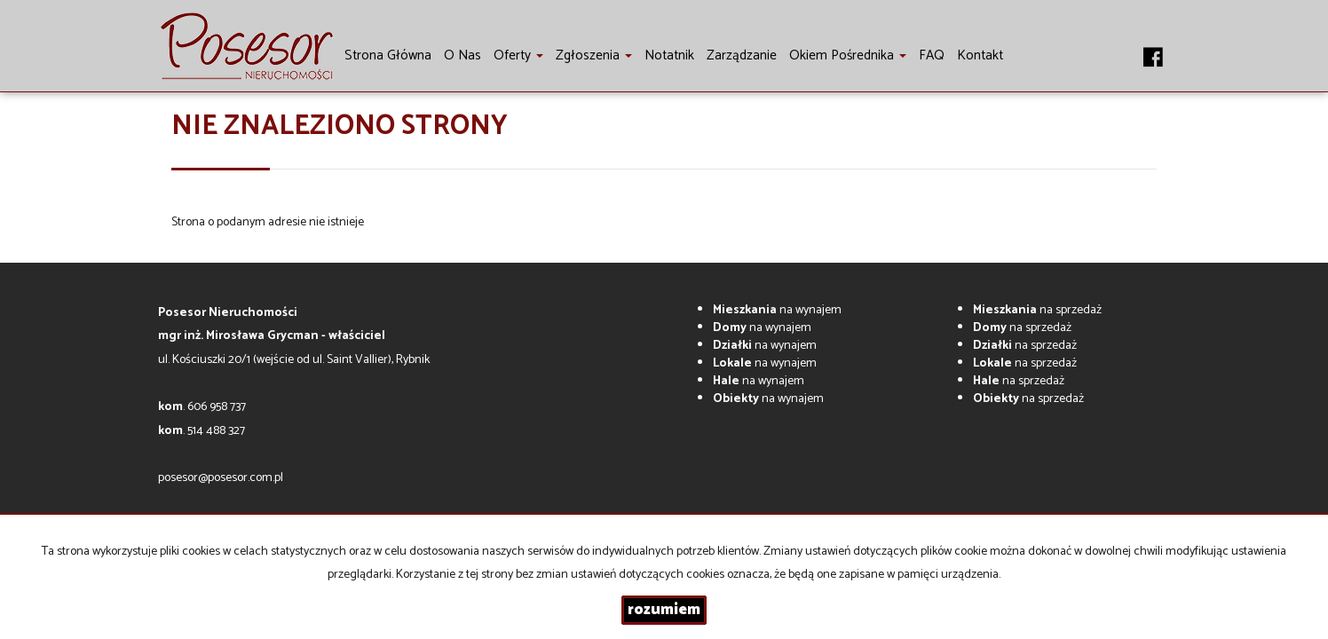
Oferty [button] (518, 55)
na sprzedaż (1037, 310)
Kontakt (980, 55)
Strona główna (387, 55)
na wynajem (777, 310)
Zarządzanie (742, 55)
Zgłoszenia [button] (594, 55)
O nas (462, 55)
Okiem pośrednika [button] (847, 55)
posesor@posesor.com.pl (220, 478)
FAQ (932, 55)
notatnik (669, 55)
